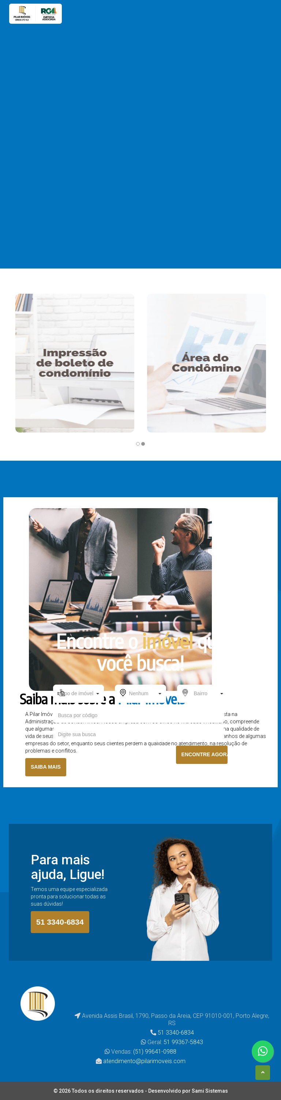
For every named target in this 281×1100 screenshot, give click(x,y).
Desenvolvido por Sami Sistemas (188, 1091)
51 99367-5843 (183, 1042)
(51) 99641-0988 (154, 1051)
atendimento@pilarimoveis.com (144, 1061)
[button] (78, 694)
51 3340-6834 (60, 922)
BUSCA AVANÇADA (140, 776)
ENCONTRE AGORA (204, 754)
